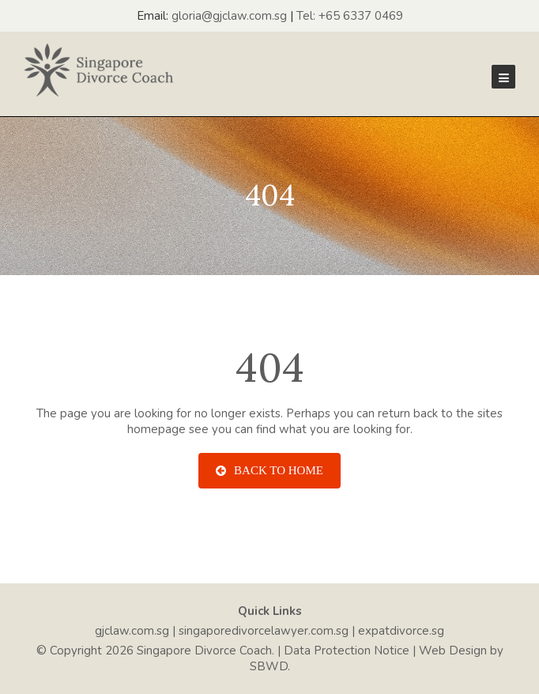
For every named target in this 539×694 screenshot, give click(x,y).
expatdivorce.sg (401, 631)
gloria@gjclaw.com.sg (229, 16)
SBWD (269, 666)
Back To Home (269, 470)
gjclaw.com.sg (132, 631)
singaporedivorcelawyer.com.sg (264, 631)
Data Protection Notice (346, 650)
